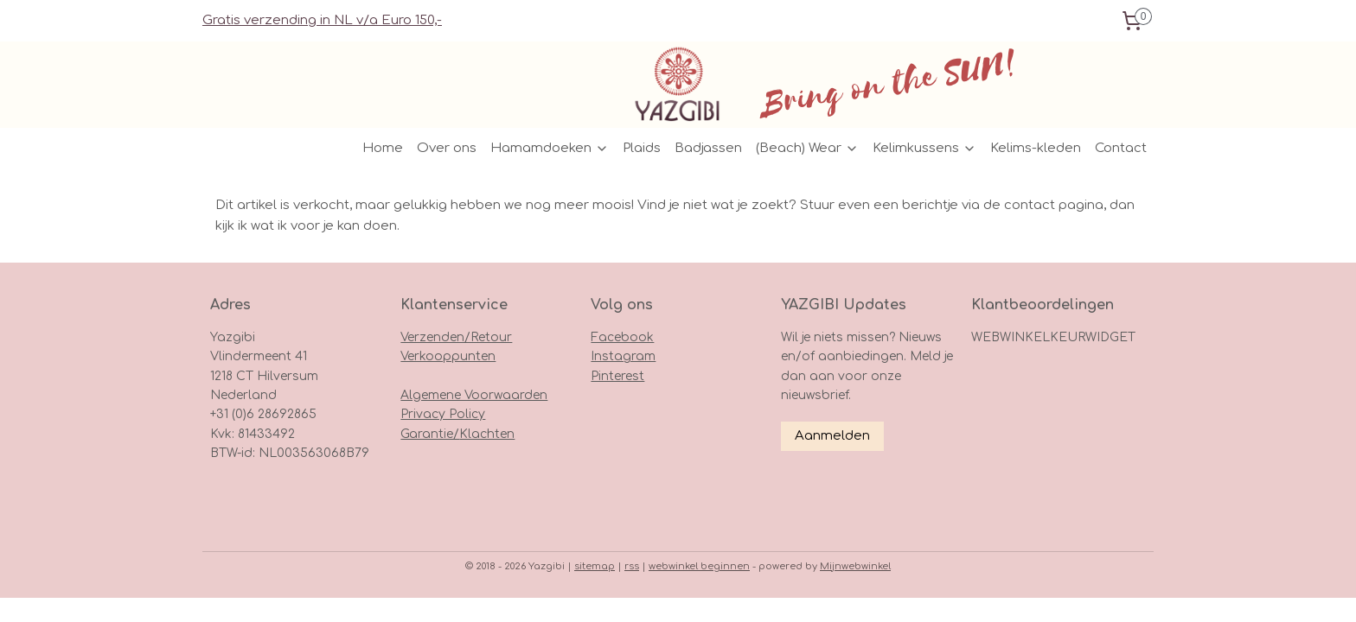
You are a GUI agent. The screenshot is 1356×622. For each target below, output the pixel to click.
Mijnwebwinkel (855, 566)
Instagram (623, 356)
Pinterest (617, 376)
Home (382, 148)
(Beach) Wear (807, 148)
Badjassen (708, 148)
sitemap (594, 566)
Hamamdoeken (549, 148)
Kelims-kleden (1035, 148)
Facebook (622, 337)
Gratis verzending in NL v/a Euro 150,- (322, 20)
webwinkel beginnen (699, 566)
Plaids (642, 148)
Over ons (447, 148)
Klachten (487, 434)
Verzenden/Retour (456, 337)
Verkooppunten (448, 356)
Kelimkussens (924, 148)
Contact (1121, 148)
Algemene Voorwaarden (473, 395)
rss (631, 566)
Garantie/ (429, 434)
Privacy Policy (442, 414)
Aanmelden (832, 435)
